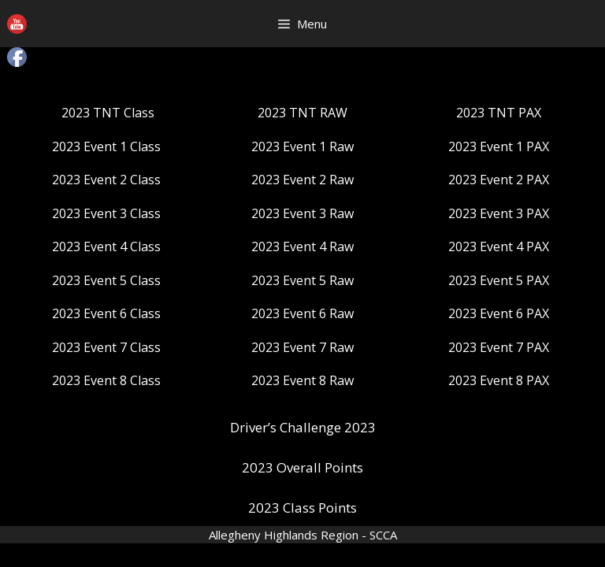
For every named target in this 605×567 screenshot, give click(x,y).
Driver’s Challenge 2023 (303, 427)
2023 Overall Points (302, 467)
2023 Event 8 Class (106, 380)
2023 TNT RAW (302, 112)
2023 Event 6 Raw (302, 313)
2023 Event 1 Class (106, 146)
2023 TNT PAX (498, 112)
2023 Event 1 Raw (302, 146)
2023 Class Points (302, 507)
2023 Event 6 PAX (498, 313)
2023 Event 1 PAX (498, 146)
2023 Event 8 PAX (498, 380)
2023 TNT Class (107, 112)
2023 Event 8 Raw (302, 380)
